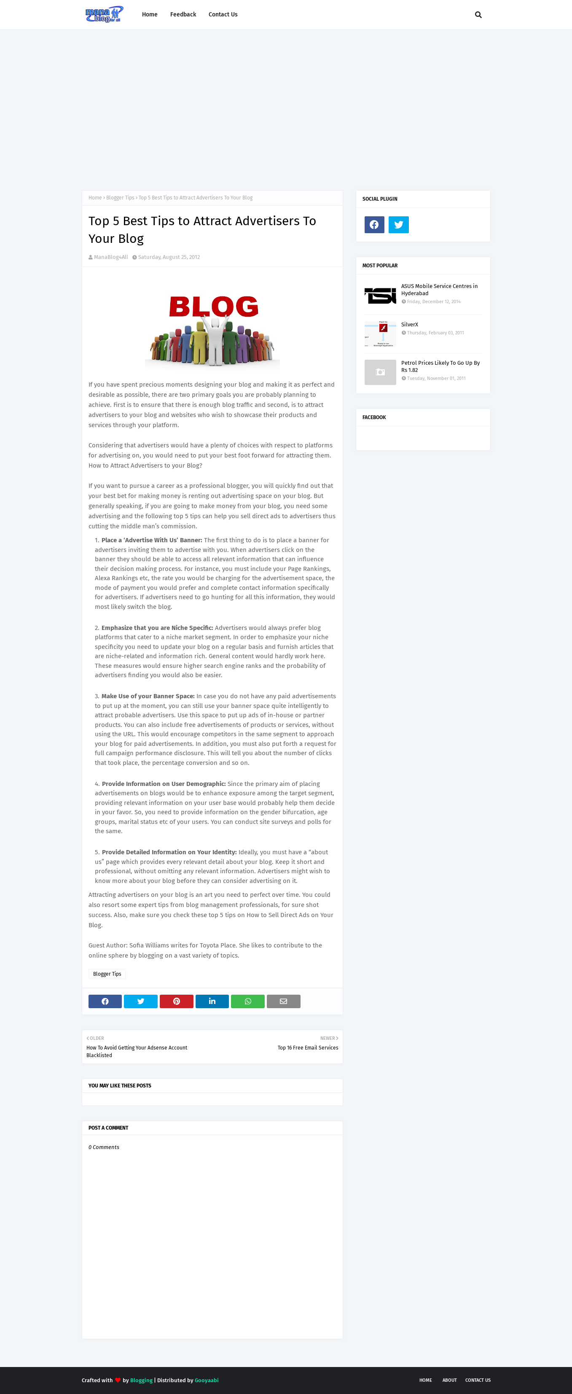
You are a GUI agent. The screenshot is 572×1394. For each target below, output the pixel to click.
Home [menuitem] (150, 14)
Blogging (141, 1380)
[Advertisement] (286, 102)
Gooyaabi (207, 1380)
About (450, 1380)
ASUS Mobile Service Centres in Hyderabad (439, 289)
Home (95, 198)
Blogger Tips (120, 198)
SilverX (409, 324)
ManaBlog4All (111, 257)
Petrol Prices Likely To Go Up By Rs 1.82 (440, 366)
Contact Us (478, 1380)
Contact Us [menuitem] (223, 14)
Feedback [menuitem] (183, 14)
